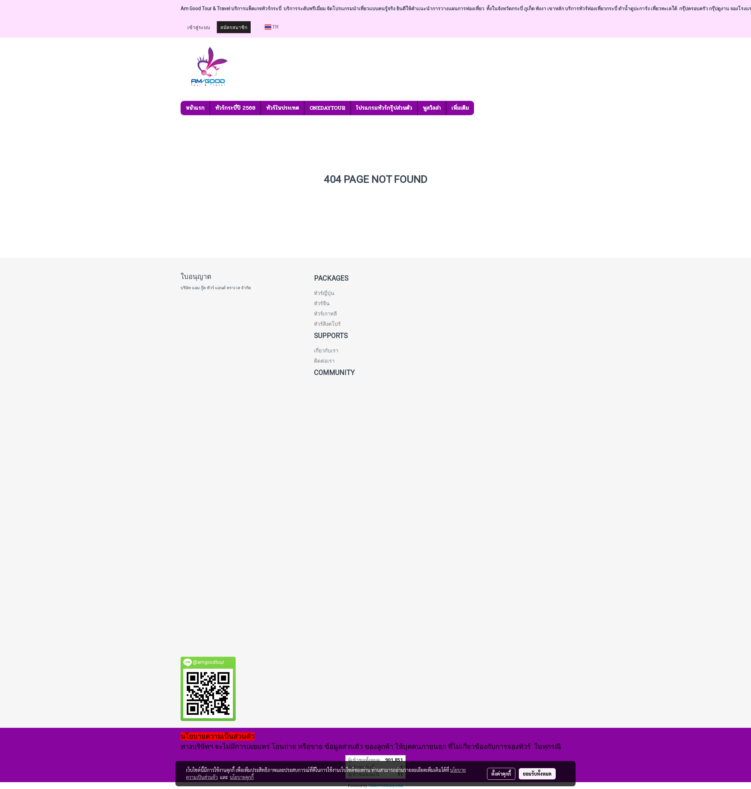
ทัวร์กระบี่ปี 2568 (235, 108)
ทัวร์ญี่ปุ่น (324, 293)
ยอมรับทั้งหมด (537, 774)
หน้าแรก (195, 108)
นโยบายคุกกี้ (242, 777)
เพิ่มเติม (460, 108)
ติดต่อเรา (324, 361)
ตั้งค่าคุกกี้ (501, 774)
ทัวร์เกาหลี (325, 314)
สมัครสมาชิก (233, 26)
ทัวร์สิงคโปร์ (327, 324)
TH (272, 26)
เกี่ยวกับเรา (326, 351)
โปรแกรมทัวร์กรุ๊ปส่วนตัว (384, 108)
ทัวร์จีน (321, 303)
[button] (480, 108)
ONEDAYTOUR (327, 108)
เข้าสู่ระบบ (198, 26)
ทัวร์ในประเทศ (282, 108)
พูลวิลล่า (432, 108)
